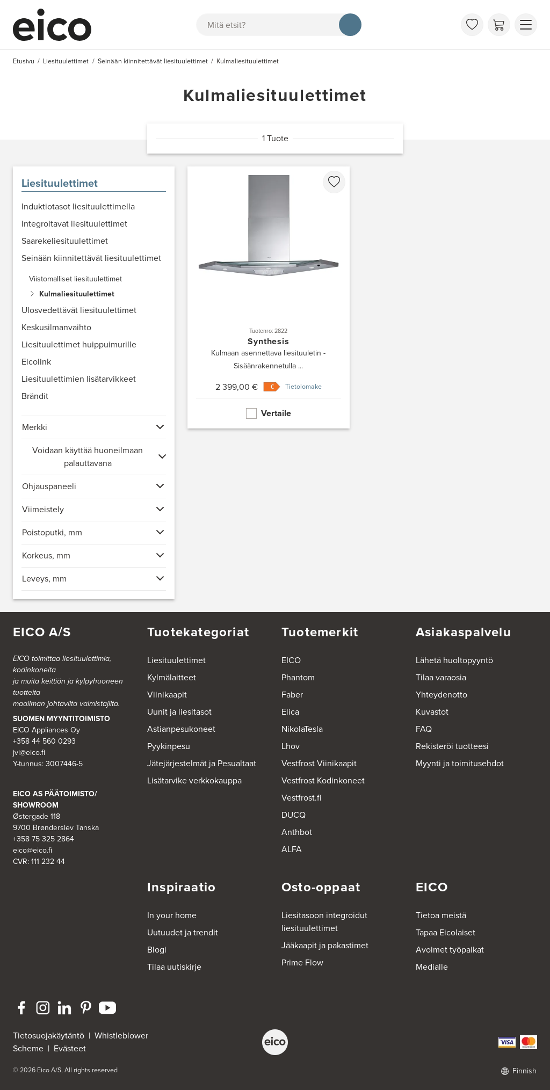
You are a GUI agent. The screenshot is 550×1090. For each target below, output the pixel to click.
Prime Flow (302, 962)
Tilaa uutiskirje (174, 967)
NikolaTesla (302, 729)
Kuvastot (432, 712)
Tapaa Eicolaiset (445, 932)
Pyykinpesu (168, 746)
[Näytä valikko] (526, 24)
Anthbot (296, 832)
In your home (172, 915)
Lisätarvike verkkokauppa (194, 780)
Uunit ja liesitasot (179, 712)
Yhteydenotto (441, 694)
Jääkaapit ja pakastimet (324, 945)
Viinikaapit (167, 694)
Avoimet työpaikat (450, 949)
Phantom (298, 677)
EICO (291, 660)
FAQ (424, 729)
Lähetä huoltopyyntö (454, 660)
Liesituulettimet (59, 183)
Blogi (157, 949)
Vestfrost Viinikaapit (319, 763)
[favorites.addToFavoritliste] (334, 182)
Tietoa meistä (441, 915)
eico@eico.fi (32, 850)
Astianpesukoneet (181, 729)
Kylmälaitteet (171, 677)
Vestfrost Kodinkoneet (323, 780)
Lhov (290, 746)
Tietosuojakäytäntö (48, 1035)
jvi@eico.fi (29, 752)
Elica (290, 712)
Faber (292, 694)
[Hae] (350, 24)
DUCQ (293, 815)
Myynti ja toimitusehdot (460, 763)
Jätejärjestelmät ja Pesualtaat (201, 763)
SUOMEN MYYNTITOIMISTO (61, 718)
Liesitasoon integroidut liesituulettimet (324, 921)
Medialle (432, 967)
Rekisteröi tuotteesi (452, 746)
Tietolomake (303, 386)
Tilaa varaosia (441, 677)
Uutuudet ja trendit (182, 932)
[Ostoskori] (499, 24)
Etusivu (23, 61)
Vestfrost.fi (301, 797)
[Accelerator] (57, 25)
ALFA (291, 849)
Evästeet (70, 1048)
